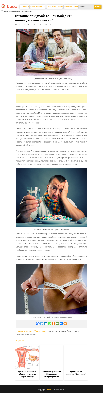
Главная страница (24, 331)
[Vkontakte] (61, 323)
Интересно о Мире (71, 7)
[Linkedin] (45, 323)
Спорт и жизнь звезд (55, 7)
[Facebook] (38, 323)
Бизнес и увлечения (37, 7)
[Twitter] (41, 323)
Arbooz (48, 390)
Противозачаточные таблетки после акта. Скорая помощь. (27, 374)
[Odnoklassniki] (53, 323)
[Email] (57, 323)
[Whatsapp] (49, 323)
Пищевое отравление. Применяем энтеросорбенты (51, 374)
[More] (65, 323)
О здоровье (24, 7)
